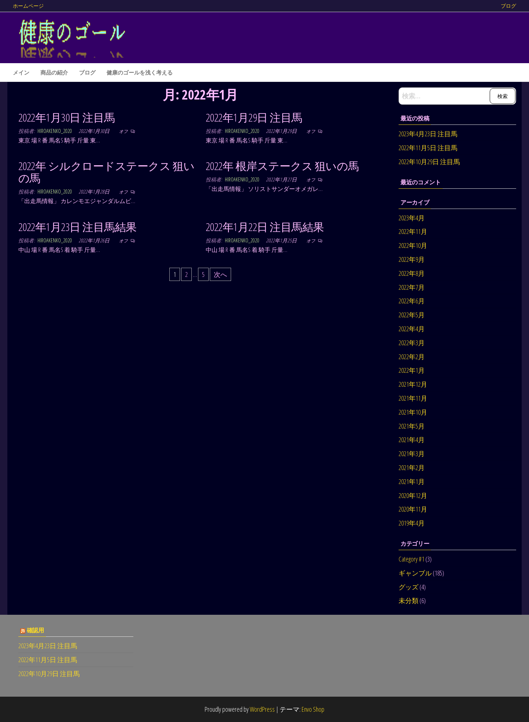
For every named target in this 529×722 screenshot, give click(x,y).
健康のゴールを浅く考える (140, 72)
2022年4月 (412, 328)
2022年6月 (412, 300)
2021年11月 (413, 398)
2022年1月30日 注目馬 (66, 117)
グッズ (408, 586)
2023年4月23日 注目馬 (428, 133)
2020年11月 (413, 509)
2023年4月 (412, 217)
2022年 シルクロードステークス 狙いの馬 (106, 171)
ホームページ (28, 5)
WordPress (262, 709)
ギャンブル (415, 572)
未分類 (408, 600)
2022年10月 (413, 245)
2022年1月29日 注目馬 (254, 117)
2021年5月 (412, 426)
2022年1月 (412, 370)
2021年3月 (412, 453)
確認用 (35, 630)
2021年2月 (412, 467)
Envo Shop (313, 709)
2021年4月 (412, 439)
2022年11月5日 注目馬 (428, 147)
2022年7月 (412, 287)
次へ (220, 274)
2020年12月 (413, 495)
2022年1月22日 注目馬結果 (265, 226)
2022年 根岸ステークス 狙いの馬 (282, 165)
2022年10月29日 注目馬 (429, 161)
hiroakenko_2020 (55, 130)
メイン (21, 72)
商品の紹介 (54, 72)
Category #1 (411, 559)
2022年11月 (413, 231)
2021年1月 (412, 481)
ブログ (508, 5)
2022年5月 (412, 314)
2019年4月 (412, 523)
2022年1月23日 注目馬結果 (77, 226)
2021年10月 (413, 412)
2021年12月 (413, 384)
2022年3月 (412, 342)
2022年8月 (412, 273)
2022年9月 (412, 259)
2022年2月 (412, 356)
